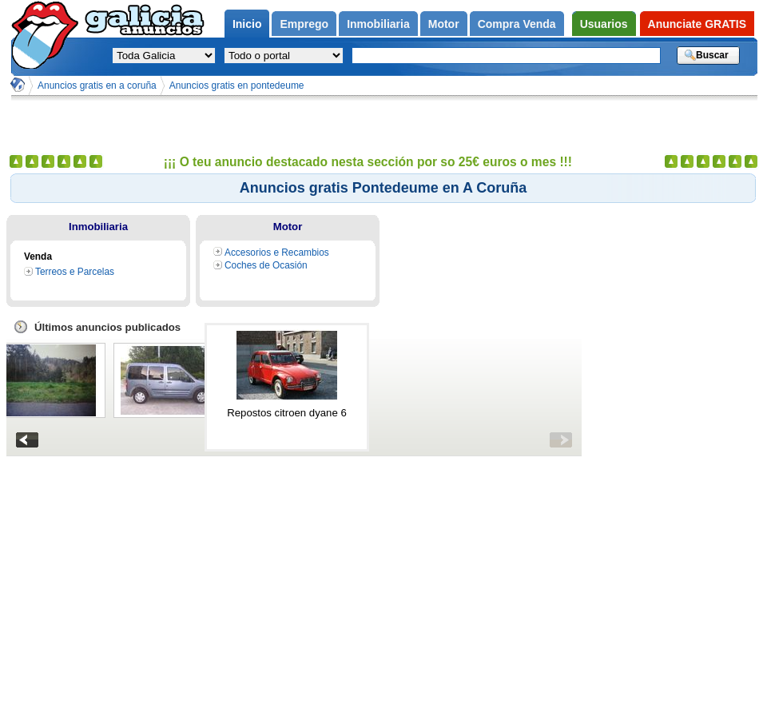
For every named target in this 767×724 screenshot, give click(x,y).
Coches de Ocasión (266, 265)
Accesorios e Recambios (277, 252)
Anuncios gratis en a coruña (97, 85)
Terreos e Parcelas (74, 271)
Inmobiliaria (98, 227)
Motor (288, 227)
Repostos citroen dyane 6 (287, 413)
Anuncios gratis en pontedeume (236, 85)
